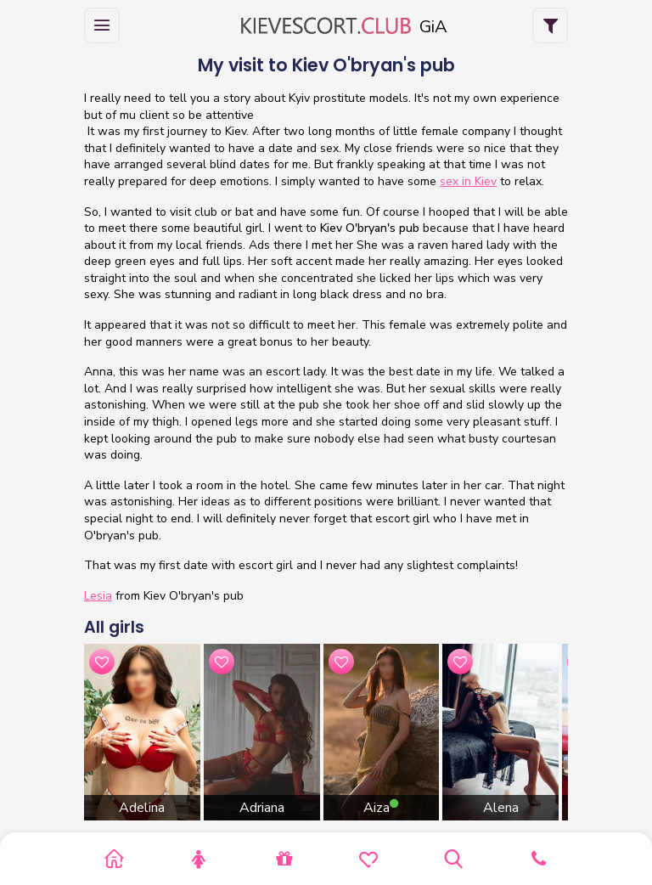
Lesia (98, 596)
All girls (114, 627)
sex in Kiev (468, 181)
